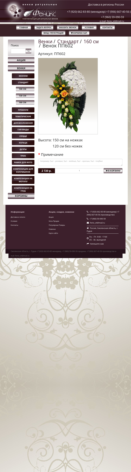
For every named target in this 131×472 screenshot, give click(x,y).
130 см (22, 95)
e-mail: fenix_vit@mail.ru (112, 21)
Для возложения (23, 123)
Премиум (23, 110)
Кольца (23, 142)
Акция (21, 60)
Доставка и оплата (18, 217)
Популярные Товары (57, 225)
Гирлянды (23, 129)
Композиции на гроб (23, 189)
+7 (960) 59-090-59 (112, 17)
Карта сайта (53, 233)
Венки (21, 68)
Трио (23, 155)
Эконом (23, 76)
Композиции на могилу (23, 180)
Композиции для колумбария (23, 170)
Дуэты (23, 149)
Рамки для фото (23, 162)
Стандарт (23, 82)
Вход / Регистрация (53, 33)
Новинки (52, 229)
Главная (23, 27)
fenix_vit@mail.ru (97, 223)
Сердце (23, 136)
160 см (22, 102)
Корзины (21, 196)
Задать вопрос (44, 27)
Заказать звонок (67, 27)
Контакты (107, 27)
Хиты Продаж (54, 221)
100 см (22, 89)
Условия (89, 27)
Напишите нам (97, 244)
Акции (51, 217)
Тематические (23, 116)
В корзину (113, 170)
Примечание (52, 154)
